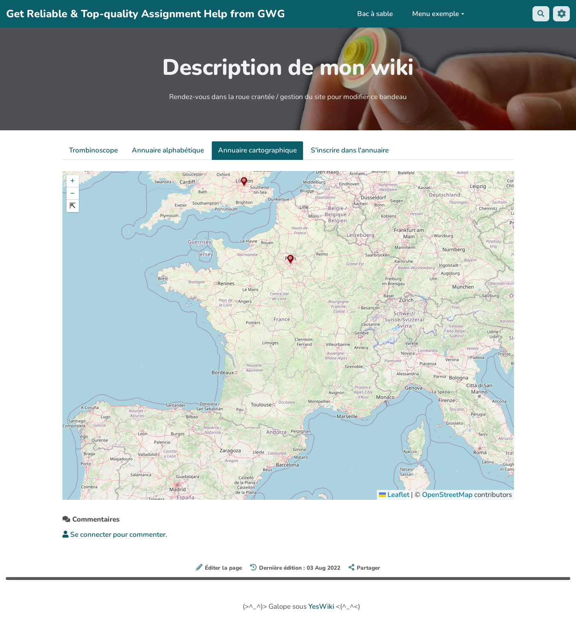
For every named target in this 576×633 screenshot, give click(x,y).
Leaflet (394, 494)
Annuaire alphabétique (168, 150)
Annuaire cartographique (257, 150)
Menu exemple (438, 13)
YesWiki (321, 606)
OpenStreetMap (447, 494)
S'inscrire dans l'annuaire (350, 150)
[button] (290, 259)
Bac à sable (374, 13)
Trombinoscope (93, 150)
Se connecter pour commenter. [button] (114, 534)
